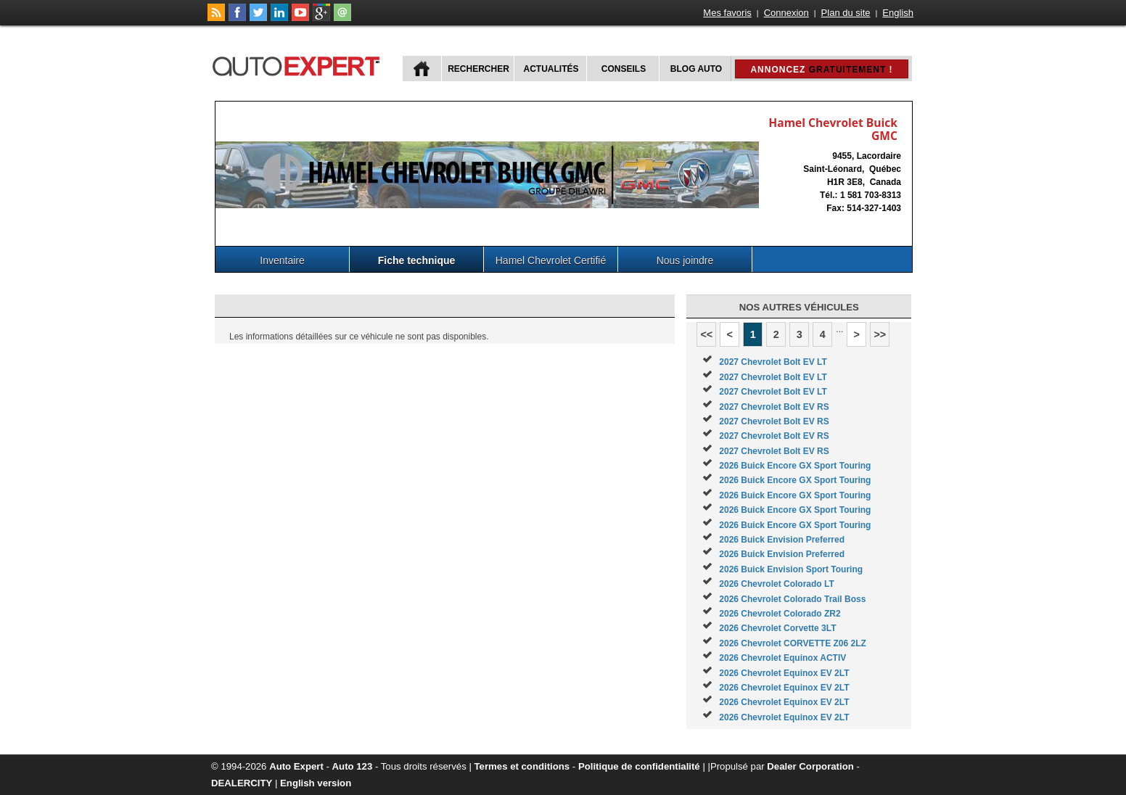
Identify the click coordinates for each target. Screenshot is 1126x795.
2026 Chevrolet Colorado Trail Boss (792, 599)
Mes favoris (727, 12)
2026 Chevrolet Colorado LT (776, 584)
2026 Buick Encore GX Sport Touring (795, 466)
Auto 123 (352, 766)
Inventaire (282, 260)
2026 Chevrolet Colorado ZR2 (779, 614)
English (897, 12)
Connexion (786, 12)
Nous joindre (685, 260)
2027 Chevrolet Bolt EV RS (774, 407)
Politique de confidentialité (639, 766)
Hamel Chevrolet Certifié (551, 260)
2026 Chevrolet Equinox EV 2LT (784, 673)
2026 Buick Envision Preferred (781, 540)
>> (880, 334)
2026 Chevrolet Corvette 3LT (777, 628)
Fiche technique (417, 260)
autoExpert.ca (299, 64)
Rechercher (478, 69)
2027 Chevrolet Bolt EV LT (772, 362)
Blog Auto (696, 69)
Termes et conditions (522, 766)
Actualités (551, 69)
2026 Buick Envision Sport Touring (791, 569)
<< (706, 334)
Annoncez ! (821, 70)
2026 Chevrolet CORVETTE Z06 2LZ (792, 643)
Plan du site (846, 12)
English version (315, 783)
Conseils (623, 69)
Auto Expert (296, 766)
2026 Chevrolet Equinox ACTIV (782, 658)
